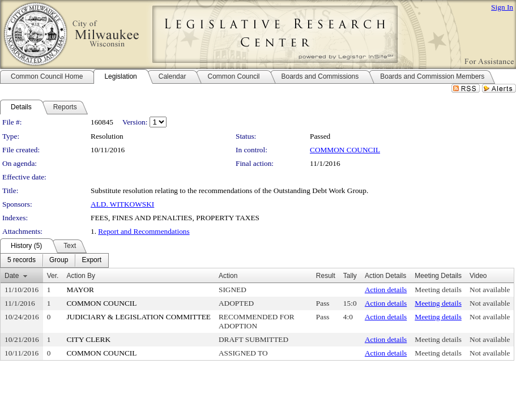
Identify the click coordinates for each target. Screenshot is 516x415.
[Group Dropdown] (58, 260)
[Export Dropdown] (91, 260)
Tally (350, 276)
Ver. (53, 276)
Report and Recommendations (143, 231)
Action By (80, 276)
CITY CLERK (88, 339)
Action (228, 276)
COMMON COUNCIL (345, 150)
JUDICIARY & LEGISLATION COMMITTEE (138, 317)
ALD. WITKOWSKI (122, 204)
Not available (490, 289)
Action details (386, 289)
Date (12, 276)
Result (325, 276)
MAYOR (79, 289)
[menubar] (54, 260)
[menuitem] (21, 260)
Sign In (502, 7)
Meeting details (438, 289)
